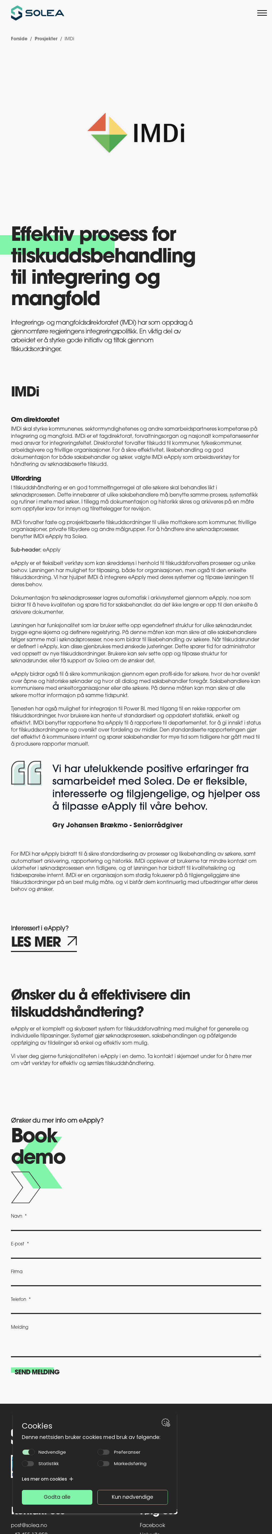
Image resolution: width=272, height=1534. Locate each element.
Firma (16, 1272)
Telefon (18, 1299)
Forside (19, 39)
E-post (17, 1244)
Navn (16, 1216)
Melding (19, 1327)
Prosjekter (46, 39)
